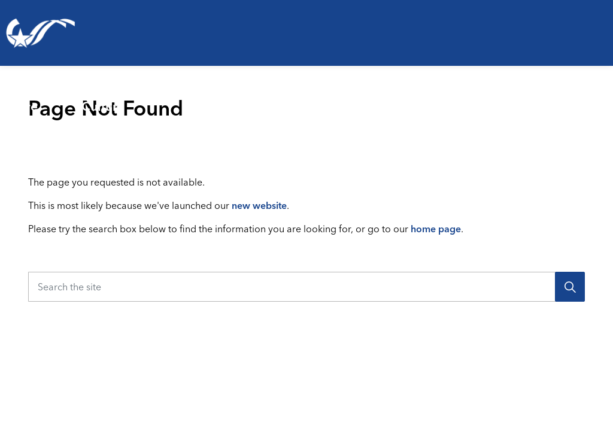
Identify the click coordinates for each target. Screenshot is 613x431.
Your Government (556, 98)
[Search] (570, 287)
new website (259, 205)
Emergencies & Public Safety (292, 98)
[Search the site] (306, 287)
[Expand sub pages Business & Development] (507, 99)
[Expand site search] (597, 147)
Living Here (26, 98)
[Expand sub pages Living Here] (68, 99)
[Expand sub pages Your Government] (608, 99)
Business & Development (423, 98)
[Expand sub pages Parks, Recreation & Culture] (216, 99)
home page (436, 229)
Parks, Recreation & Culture (137, 98)
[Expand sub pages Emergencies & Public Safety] (370, 99)
